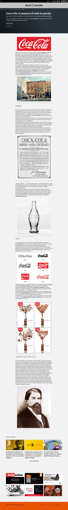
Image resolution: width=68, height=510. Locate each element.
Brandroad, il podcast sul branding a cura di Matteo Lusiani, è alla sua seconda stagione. (15, 455)
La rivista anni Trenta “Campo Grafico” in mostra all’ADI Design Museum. (52, 454)
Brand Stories (10, 23)
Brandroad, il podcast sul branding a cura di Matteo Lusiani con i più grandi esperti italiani (33, 455)
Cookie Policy (51, 505)
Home (2, 9)
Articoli (6, 9)
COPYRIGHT (43, 505)
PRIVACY (59, 505)
